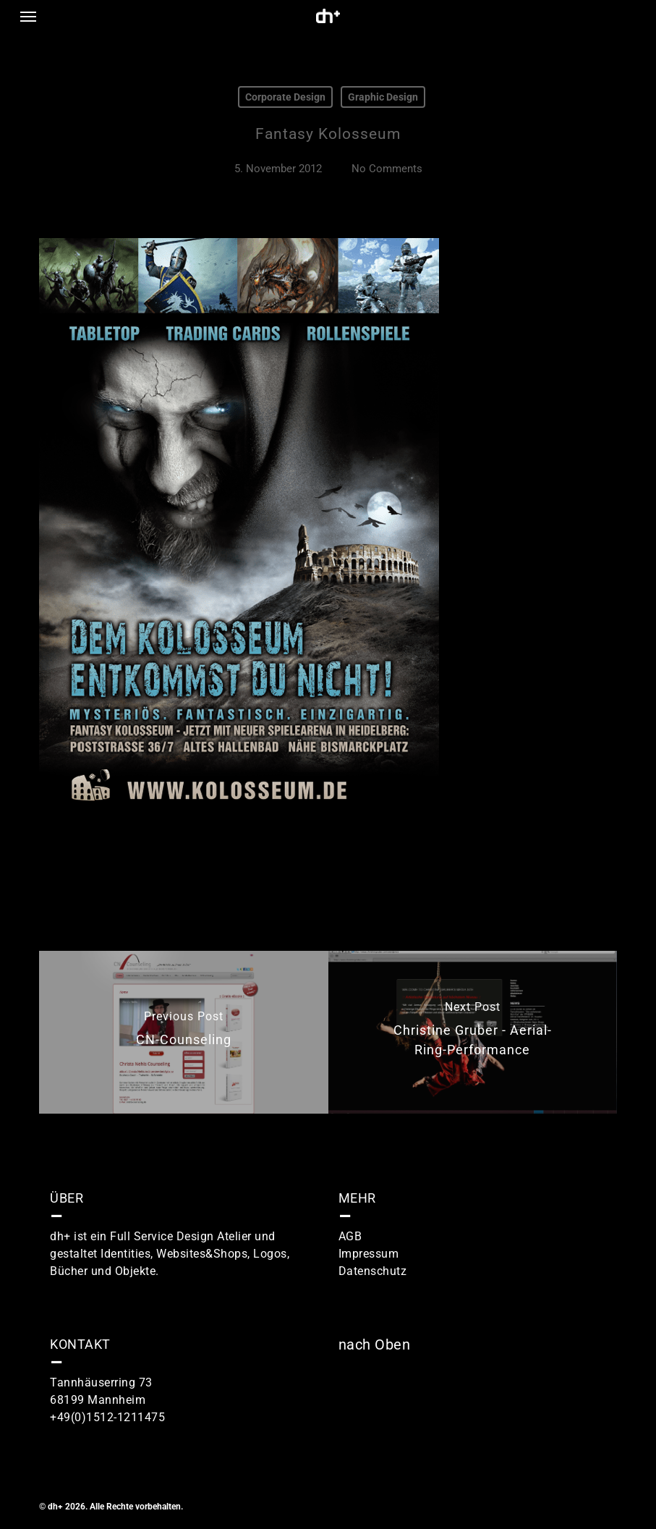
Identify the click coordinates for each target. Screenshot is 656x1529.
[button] (28, 16)
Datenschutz (372, 1271)
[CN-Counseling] (183, 1032)
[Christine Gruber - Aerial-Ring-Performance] (472, 1032)
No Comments (387, 168)
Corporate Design (285, 97)
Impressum (368, 1254)
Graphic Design (383, 97)
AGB (350, 1236)
